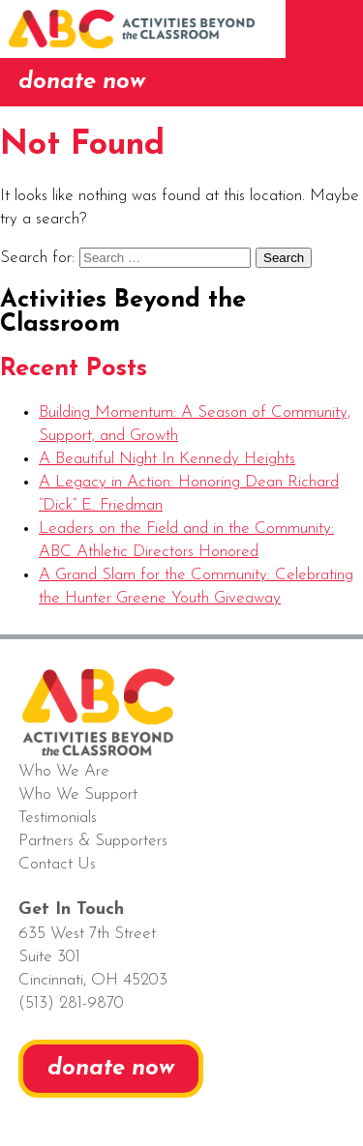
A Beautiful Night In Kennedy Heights (167, 459)
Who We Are (63, 771)
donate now (81, 82)
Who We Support (77, 794)
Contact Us (57, 864)
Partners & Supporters (92, 841)
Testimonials (57, 817)
